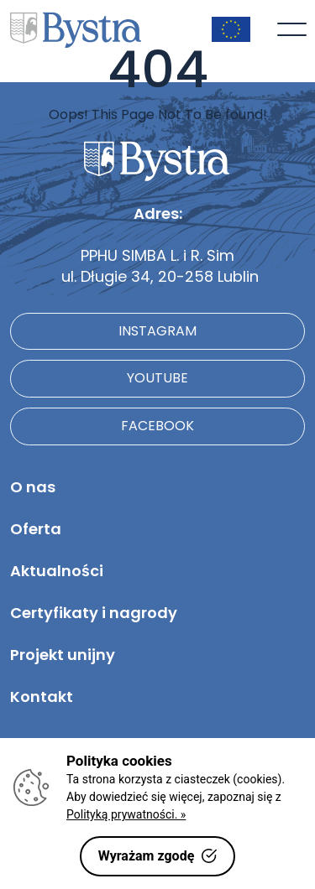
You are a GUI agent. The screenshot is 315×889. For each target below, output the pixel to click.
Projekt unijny (62, 654)
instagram (157, 331)
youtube (157, 377)
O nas (32, 486)
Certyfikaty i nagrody (93, 612)
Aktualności (56, 570)
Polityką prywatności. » (126, 814)
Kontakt (41, 696)
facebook (157, 425)
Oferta (35, 528)
